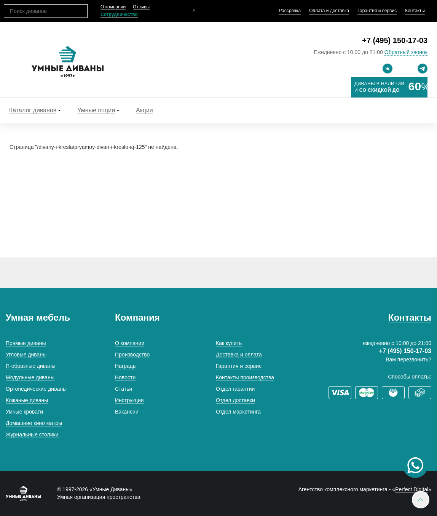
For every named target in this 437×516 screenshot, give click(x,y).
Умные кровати (24, 412)
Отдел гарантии (235, 389)
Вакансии (127, 412)
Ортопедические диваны (36, 389)
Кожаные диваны (27, 400)
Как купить (229, 343)
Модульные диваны (30, 377)
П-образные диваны (31, 366)
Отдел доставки (235, 400)
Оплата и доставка (329, 10)
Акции (144, 110)
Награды (126, 366)
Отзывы (141, 7)
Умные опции (96, 110)
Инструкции (129, 400)
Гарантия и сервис (377, 10)
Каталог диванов (32, 110)
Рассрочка (290, 10)
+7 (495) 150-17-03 (394, 40)
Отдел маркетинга (238, 412)
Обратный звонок (405, 52)
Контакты (415, 10)
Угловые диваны (26, 354)
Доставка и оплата (239, 354)
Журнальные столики (32, 434)
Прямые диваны (26, 343)
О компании (113, 7)
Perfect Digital (411, 489)
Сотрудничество (119, 14)
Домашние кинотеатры (34, 423)
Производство (132, 354)
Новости (125, 377)
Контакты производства (245, 377)
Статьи (123, 389)
